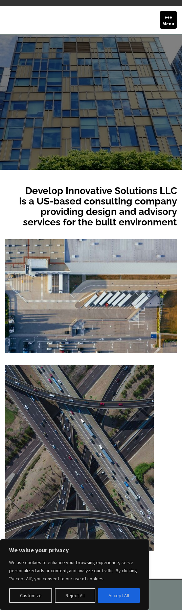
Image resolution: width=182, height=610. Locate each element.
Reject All (75, 595)
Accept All (119, 595)
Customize (31, 595)
